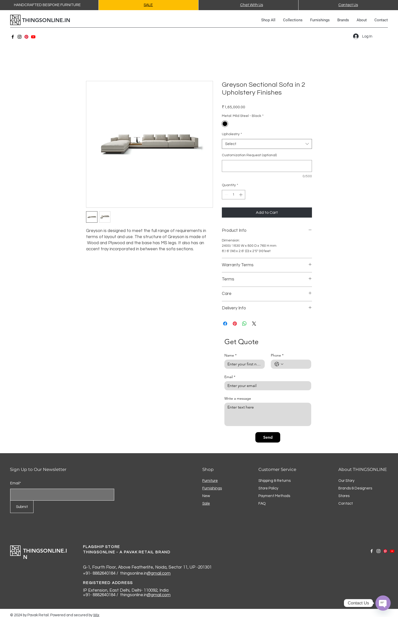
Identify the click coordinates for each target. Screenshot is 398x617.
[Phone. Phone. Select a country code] (279, 364)
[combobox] (267, 144)
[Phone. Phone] (296, 364)
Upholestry (232, 134)
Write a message (237, 398)
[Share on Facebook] (225, 324)
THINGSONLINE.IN (46, 20)
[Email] (266, 385)
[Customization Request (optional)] (267, 166)
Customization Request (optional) (249, 155)
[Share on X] (254, 324)
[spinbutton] (233, 194)
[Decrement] (226, 194)
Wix (96, 615)
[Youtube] (33, 36)
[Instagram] (19, 36)
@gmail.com (159, 573)
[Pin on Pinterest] (235, 324)
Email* (15, 483)
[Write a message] (267, 414)
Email (229, 377)
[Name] (243, 364)
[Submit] (22, 506)
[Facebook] (12, 36)
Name (230, 355)
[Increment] (241, 194)
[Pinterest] (26, 36)
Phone (277, 355)
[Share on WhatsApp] (244, 324)
